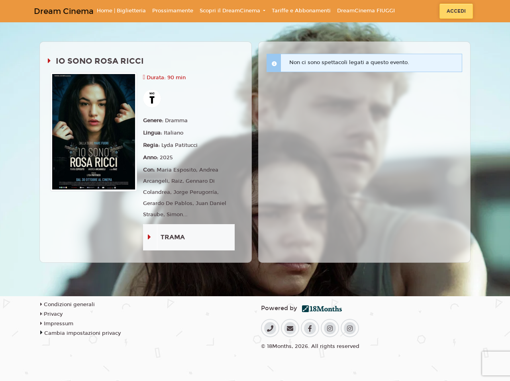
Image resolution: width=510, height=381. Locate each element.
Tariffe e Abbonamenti (301, 11)
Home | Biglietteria (121, 11)
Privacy (51, 314)
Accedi (456, 11)
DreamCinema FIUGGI (366, 11)
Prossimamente (172, 11)
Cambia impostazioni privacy (82, 333)
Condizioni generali (67, 304)
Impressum (56, 323)
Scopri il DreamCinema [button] (231, 11)
